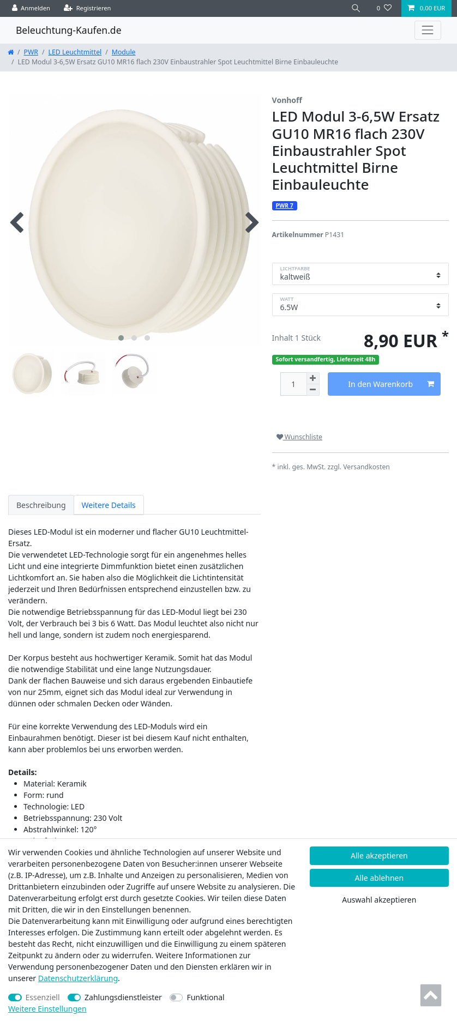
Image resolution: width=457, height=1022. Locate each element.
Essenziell (43, 997)
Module (124, 52)
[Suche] (356, 8)
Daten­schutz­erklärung (78, 978)
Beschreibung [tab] (41, 505)
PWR (31, 52)
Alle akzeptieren (379, 855)
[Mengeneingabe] (293, 384)
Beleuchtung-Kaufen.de (69, 30)
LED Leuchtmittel (75, 52)
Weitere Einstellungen (47, 1008)
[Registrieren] (87, 8)
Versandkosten (366, 466)
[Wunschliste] (384, 8)
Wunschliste (299, 437)
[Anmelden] (31, 8)
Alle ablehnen (379, 878)
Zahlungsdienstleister (123, 997)
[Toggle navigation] (427, 30)
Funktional (205, 997)
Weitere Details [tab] (109, 505)
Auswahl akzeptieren (379, 899)
